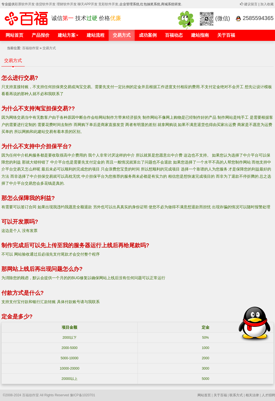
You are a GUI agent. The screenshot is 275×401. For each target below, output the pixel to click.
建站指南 (200, 35)
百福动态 (174, 35)
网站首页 (14, 35)
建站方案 (68, 35)
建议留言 (249, 4)
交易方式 (122, 35)
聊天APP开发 (88, 4)
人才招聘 (268, 395)
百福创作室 (30, 48)
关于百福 (226, 35)
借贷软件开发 (46, 4)
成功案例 (148, 35)
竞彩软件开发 (108, 4)
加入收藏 (267, 4)
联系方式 (236, 395)
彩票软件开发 (25, 4)
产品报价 (40, 35)
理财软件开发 (67, 4)
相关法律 (252, 395)
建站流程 (95, 35)
